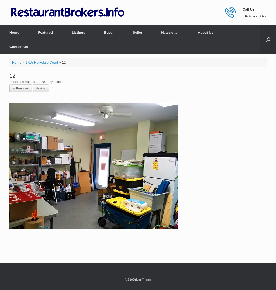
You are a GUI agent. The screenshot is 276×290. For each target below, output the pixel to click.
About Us (205, 32)
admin (58, 82)
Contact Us (18, 47)
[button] (268, 39)
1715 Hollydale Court (41, 62)
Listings (78, 32)
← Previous (20, 88)
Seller (137, 32)
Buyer (109, 32)
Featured (45, 32)
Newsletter (170, 32)
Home (14, 32)
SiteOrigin (134, 279)
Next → (41, 88)
